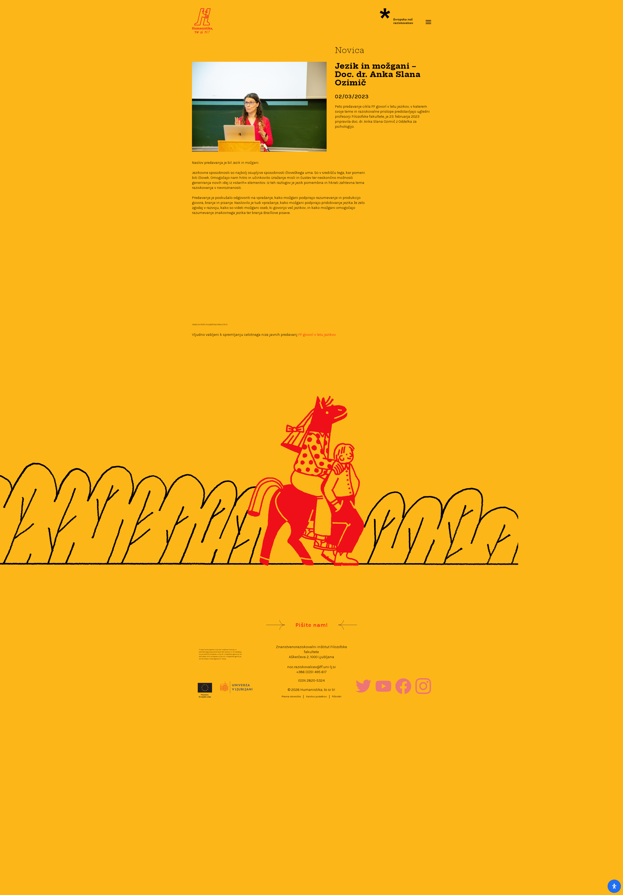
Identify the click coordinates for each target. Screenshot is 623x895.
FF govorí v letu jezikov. (317, 334)
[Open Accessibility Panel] (614, 886)
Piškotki (336, 696)
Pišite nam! (311, 625)
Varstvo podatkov (316, 696)
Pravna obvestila (291, 696)
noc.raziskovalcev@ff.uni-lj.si (311, 667)
